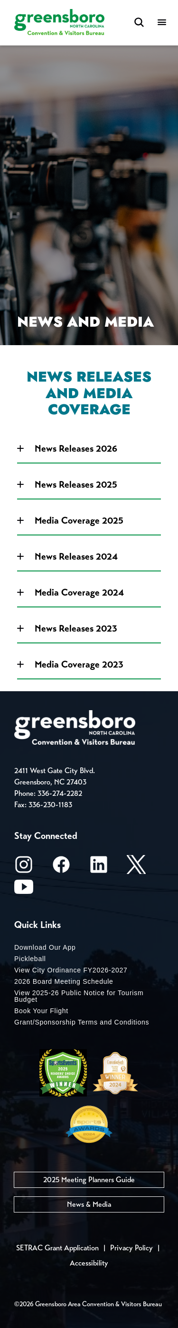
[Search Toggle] (139, 23)
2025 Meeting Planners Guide (89, 1179)
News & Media (89, 1204)
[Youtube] (23, 889)
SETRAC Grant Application (57, 1247)
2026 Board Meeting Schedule (63, 981)
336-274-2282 (59, 793)
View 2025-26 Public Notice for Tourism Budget (78, 996)
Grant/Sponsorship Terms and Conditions (81, 1022)
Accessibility (89, 1262)
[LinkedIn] (98, 867)
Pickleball (30, 959)
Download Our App (45, 947)
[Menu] (161, 23)
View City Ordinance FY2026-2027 (71, 970)
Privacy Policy (131, 1247)
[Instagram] (23, 867)
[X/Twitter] (136, 867)
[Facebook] (61, 867)
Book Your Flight (41, 1011)
